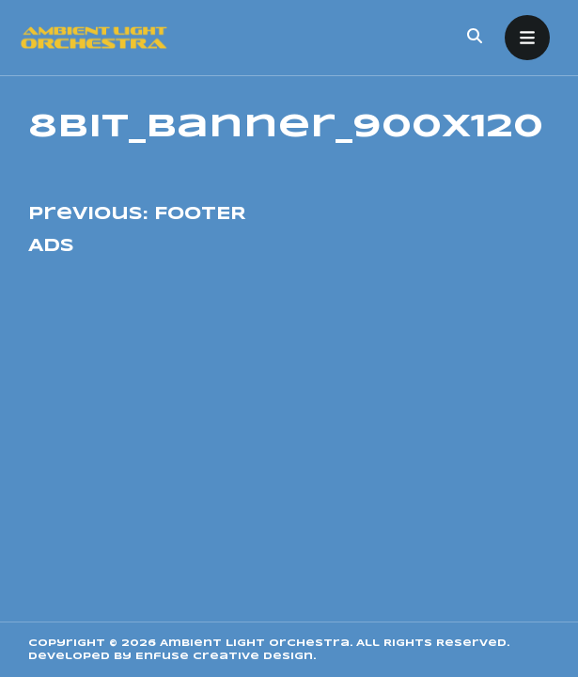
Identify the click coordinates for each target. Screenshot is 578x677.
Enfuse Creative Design (224, 656)
